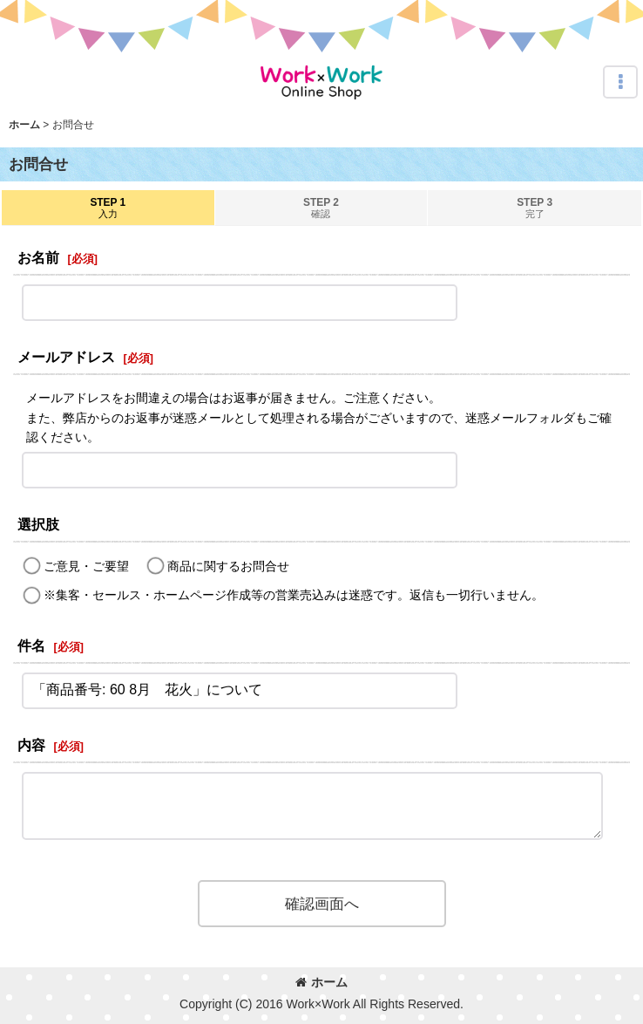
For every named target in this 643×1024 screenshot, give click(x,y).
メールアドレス (66, 357)
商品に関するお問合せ (228, 566)
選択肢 (38, 524)
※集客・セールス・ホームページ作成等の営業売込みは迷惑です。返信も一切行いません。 (294, 595)
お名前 (38, 257)
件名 (31, 645)
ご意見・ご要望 (86, 566)
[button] (620, 82)
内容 (31, 745)
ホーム (321, 982)
